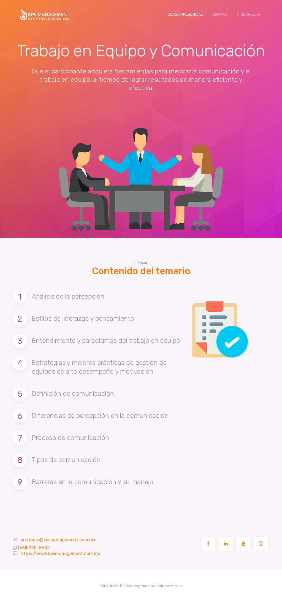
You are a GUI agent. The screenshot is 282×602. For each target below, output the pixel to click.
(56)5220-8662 (34, 547)
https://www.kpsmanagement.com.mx (60, 553)
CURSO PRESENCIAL (187, 14)
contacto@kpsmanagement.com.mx (58, 539)
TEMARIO (219, 14)
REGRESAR (248, 14)
